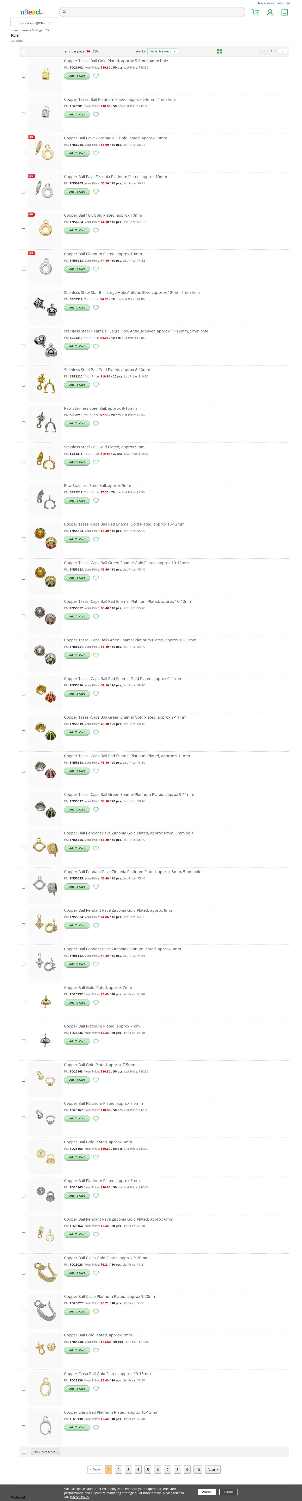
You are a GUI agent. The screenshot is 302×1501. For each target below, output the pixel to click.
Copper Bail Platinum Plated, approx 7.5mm (146, 1103)
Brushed (21, 341)
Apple (19, 99)
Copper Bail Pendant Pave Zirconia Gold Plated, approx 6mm (162, 1219)
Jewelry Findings (32, 30)
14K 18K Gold (26, 381)
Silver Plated (24, 433)
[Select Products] (67, 76)
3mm (19, 222)
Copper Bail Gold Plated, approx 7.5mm (143, 1064)
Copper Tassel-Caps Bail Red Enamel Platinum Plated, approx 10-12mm (171, 601)
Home (14, 30)
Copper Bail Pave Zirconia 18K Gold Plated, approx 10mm (159, 137)
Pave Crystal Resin (29, 348)
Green (20, 152)
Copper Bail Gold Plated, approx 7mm (141, 987)
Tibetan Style (25, 308)
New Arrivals (266, 3)
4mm (19, 185)
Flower (20, 129)
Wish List (284, 3)
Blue (18, 159)
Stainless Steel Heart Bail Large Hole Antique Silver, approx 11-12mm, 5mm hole (179, 330)
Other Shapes (25, 91)
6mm (20, 192)
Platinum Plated (28, 396)
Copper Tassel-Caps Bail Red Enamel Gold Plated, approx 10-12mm (167, 524)
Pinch (20, 275)
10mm (21, 207)
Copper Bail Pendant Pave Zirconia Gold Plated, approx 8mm (162, 910)
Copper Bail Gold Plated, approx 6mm (141, 1141)
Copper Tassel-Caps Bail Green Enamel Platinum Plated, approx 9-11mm (172, 794)
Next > (234, 1469)
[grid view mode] (230, 51)
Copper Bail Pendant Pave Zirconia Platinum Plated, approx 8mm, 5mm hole (176, 871)
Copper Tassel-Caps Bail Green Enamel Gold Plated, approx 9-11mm (168, 717)
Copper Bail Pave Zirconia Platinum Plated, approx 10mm (158, 176)
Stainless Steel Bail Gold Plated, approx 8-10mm (150, 369)
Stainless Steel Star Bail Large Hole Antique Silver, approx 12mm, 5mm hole (175, 292)
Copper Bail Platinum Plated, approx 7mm (145, 1026)
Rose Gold (23, 411)
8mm (20, 200)
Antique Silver (26, 374)
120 (127, 51)
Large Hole (23, 260)
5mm (20, 229)
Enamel (21, 326)
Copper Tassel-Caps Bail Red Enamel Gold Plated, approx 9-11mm (166, 678)
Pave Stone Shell (28, 356)
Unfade (21, 282)
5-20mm (21, 214)
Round (21, 84)
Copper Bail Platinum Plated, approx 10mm (146, 253)
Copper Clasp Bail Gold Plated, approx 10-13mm (150, 1373)
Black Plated (25, 404)
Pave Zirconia (26, 333)
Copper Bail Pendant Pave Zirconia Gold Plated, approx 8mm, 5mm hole (172, 832)
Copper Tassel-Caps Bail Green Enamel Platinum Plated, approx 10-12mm (173, 639)
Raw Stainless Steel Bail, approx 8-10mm (143, 408)
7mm (20, 237)
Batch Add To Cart (89, 1451)
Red (18, 167)
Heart (19, 77)
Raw (19, 426)
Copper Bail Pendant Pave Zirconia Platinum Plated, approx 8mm (165, 948)
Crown (21, 121)
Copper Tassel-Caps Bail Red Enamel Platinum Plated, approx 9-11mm (170, 755)
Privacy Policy (80, 1497)
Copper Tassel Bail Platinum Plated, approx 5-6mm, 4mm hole (163, 99)
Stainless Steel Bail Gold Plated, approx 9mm (147, 446)
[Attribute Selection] (12, 77)
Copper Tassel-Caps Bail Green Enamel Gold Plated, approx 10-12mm (169, 562)
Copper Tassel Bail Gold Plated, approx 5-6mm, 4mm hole (159, 60)
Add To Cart (120, 75)
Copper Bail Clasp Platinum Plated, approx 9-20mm (153, 1296)
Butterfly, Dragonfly (30, 114)
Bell (18, 106)
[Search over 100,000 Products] (152, 12)
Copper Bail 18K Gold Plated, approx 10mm (146, 215)
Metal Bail (18, 58)
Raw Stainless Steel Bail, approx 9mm (141, 485)
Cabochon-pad (26, 290)
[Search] (64, 12)
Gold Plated (25, 389)
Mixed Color (25, 418)
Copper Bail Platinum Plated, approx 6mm (145, 1180)
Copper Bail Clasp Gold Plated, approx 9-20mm (149, 1257)
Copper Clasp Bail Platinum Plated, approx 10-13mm (154, 1412)
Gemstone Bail (22, 51)
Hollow (21, 267)
